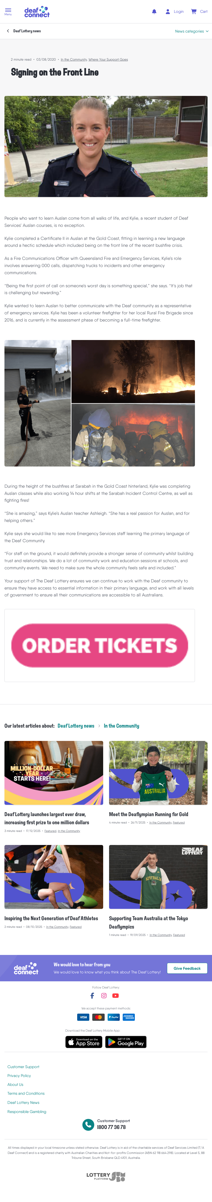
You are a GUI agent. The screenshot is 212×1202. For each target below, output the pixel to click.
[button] (8, 12)
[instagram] (104, 996)
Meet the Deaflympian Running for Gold (148, 815)
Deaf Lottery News (23, 1102)
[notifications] (154, 11)
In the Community (74, 59)
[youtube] (115, 996)
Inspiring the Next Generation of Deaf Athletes (51, 919)
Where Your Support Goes (108, 59)
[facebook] (92, 996)
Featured (50, 831)
